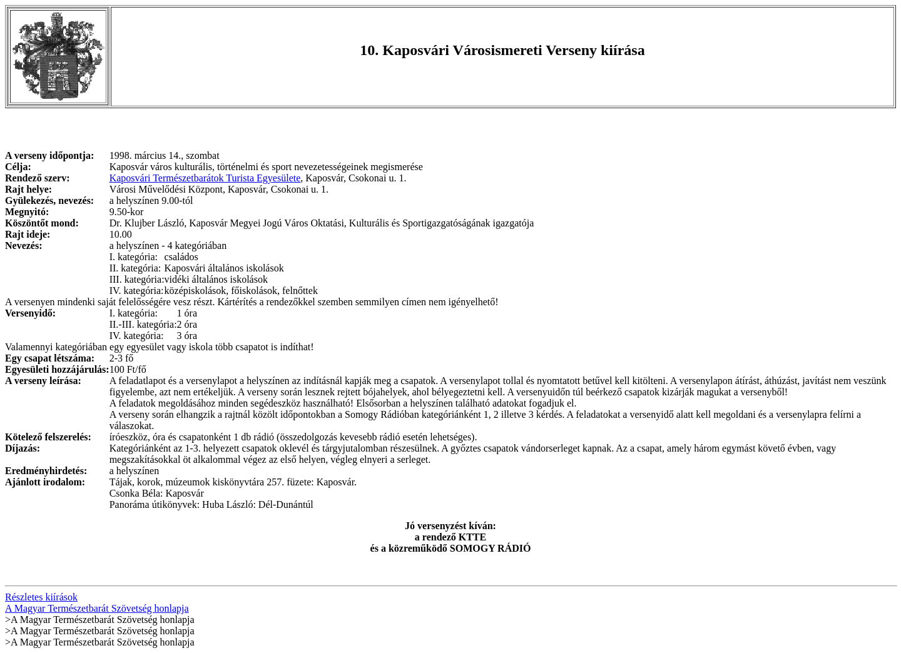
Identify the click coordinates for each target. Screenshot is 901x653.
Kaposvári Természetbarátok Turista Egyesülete (205, 178)
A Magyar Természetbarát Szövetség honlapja (97, 608)
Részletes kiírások (41, 597)
